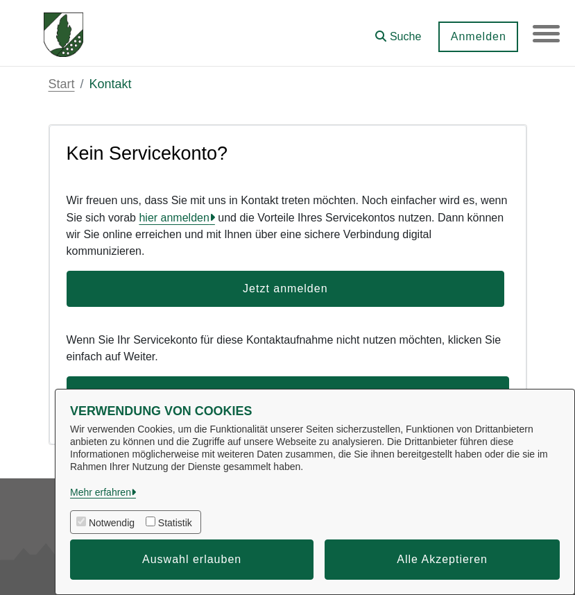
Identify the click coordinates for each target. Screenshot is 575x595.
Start (62, 84)
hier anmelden (174, 218)
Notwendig (112, 522)
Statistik (175, 522)
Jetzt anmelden (285, 288)
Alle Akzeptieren (442, 559)
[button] (397, 31)
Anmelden (477, 36)
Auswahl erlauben (191, 559)
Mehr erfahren (100, 492)
